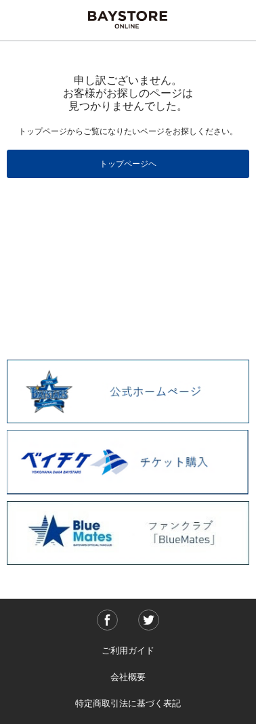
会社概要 (128, 677)
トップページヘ (128, 164)
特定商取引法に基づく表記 (128, 703)
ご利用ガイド (128, 650)
